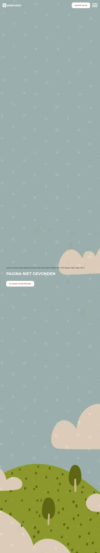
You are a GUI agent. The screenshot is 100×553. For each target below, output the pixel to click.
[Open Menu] (95, 5)
